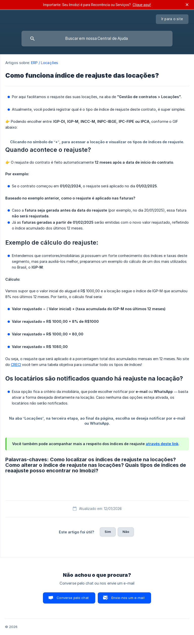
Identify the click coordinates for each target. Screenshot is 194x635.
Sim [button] (108, 532)
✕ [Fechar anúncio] (187, 4)
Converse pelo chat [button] (73, 598)
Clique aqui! (142, 5)
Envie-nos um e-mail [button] (127, 598)
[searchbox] (97, 38)
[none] (172, 19)
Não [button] (126, 532)
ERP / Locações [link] (44, 63)
